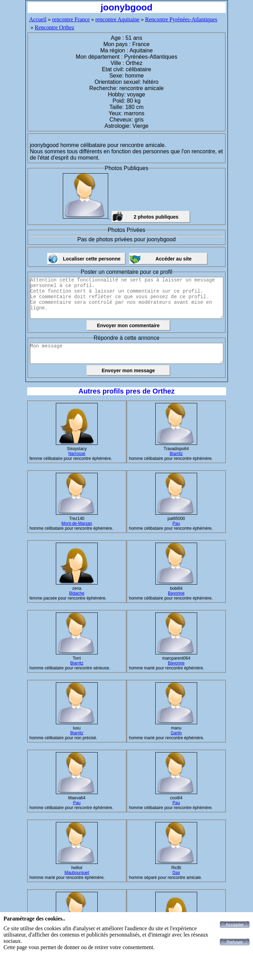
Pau (176, 523)
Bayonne (176, 593)
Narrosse (76, 453)
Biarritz (176, 453)
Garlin (176, 733)
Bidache (76, 593)
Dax (176, 872)
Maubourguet (77, 872)
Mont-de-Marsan (76, 523)
